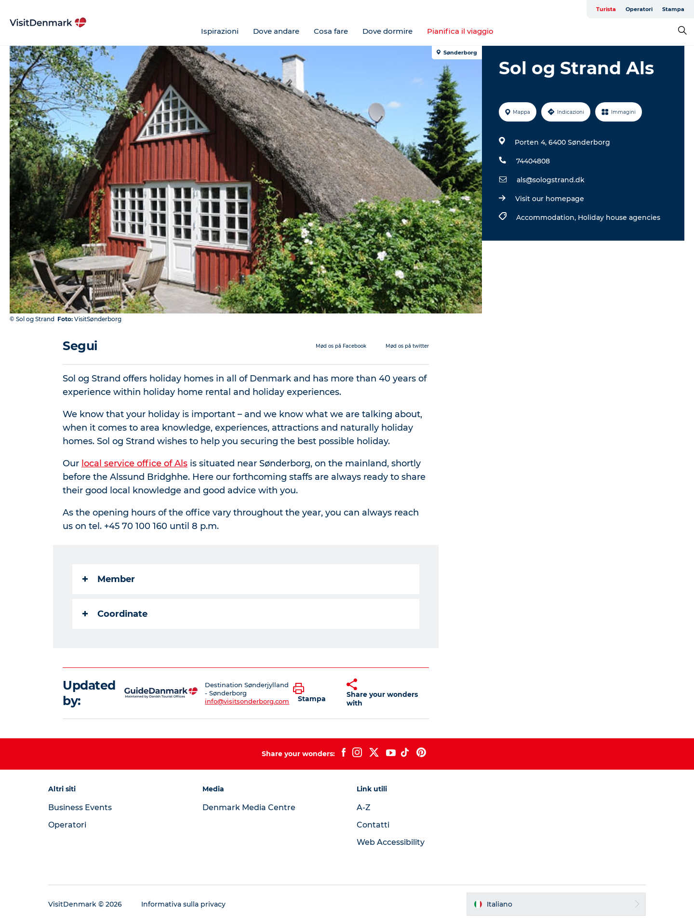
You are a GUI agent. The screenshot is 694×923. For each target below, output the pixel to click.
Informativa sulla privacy (183, 904)
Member (108, 579)
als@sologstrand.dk (551, 180)
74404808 (533, 161)
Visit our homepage (549, 198)
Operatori (639, 9)
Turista (606, 9)
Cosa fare (331, 31)
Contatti (373, 824)
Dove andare (276, 31)
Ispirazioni (220, 31)
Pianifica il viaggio (460, 31)
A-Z (364, 807)
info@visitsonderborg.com (247, 701)
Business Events (80, 807)
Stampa (673, 9)
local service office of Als (134, 463)
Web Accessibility (391, 842)
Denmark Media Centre (248, 807)
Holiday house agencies (619, 217)
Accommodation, (547, 217)
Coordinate (114, 614)
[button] (312, 693)
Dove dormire (387, 31)
